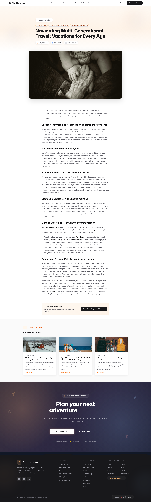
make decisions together (90, 230)
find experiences (78, 240)
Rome (109, 470)
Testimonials (67, 3)
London (123, 464)
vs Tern (85, 486)
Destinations (55, 3)
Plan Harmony (81, 237)
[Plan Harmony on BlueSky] (24, 479)
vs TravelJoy (87, 480)
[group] (40, 356)
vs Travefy (86, 483)
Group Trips (87, 464)
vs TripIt (85, 470)
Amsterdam (125, 474)
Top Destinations (88, 467)
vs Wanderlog (87, 474)
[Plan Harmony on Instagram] (29, 479)
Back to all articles (44, 20)
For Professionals (86, 3)
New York (110, 467)
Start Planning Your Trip (94, 309)
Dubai (109, 464)
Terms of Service (64, 480)
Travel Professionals (65, 474)
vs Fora (85, 477)
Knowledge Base (65, 467)
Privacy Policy (63, 477)
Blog (76, 3)
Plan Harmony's (51, 227)
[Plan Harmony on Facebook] (19, 479)
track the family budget (59, 240)
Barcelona (110, 474)
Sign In (122, 3)
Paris (122, 467)
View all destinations (117, 478)
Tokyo (123, 470)
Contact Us (63, 464)
